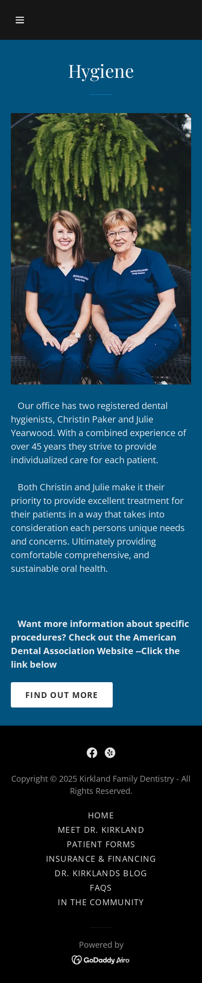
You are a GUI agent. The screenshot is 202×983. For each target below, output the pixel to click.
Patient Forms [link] (101, 844)
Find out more (61, 694)
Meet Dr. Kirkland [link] (101, 829)
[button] (31, 20)
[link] (92, 753)
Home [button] (101, 815)
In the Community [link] (101, 902)
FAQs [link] (101, 887)
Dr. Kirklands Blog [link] (101, 873)
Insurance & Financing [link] (101, 858)
